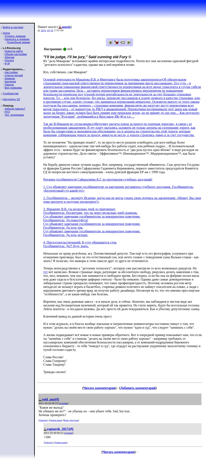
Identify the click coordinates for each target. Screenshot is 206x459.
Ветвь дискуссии (71, 420)
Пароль (9, 84)
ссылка (63, 403)
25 (51, 30)
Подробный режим (18, 42)
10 (48, 30)
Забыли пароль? (15, 108)
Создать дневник (15, 36)
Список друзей (14, 75)
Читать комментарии (99, 388)
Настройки (11, 72)
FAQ (7, 111)
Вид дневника (13, 87)
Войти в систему (13, 27)
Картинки (10, 81)
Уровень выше (55, 420)
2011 (43, 30)
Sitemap (9, 57)
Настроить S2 (11, 99)
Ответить (43, 420)
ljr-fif (7, 63)
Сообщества (11, 93)
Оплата (9, 60)
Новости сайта (14, 51)
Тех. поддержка (14, 114)
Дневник (10, 78)
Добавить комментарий (138, 388)
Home (6, 33)
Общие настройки (16, 54)
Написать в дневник (17, 39)
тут (45, 272)
